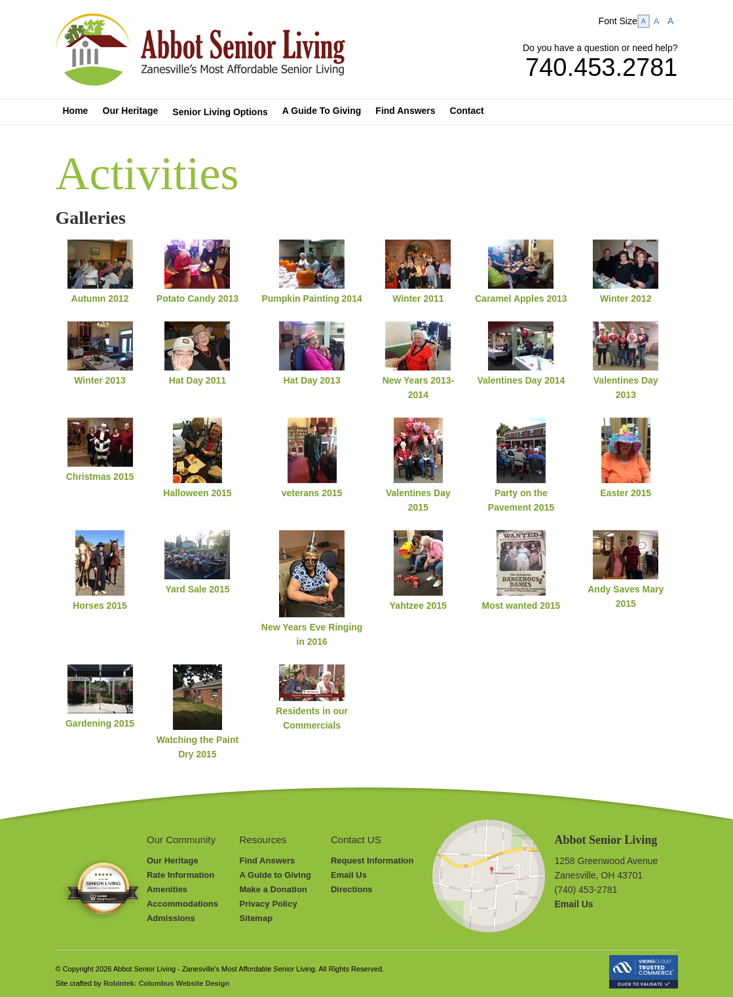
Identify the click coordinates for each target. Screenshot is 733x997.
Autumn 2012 (100, 298)
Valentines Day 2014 (521, 380)
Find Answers (267, 860)
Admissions (171, 918)
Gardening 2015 (100, 723)
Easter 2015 (625, 493)
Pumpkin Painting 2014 (311, 298)
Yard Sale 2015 (197, 589)
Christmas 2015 (100, 476)
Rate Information (180, 875)
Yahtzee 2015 (418, 605)
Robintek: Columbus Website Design (166, 983)
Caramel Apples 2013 (521, 298)
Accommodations (182, 904)
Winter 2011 (417, 298)
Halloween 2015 (197, 493)
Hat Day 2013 (312, 380)
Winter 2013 (99, 380)
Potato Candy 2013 (197, 298)
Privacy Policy (268, 904)
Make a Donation (273, 889)
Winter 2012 (625, 298)
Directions (352, 889)
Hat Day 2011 (197, 380)
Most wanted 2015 (521, 605)
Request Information (372, 860)
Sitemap (256, 918)
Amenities (167, 889)
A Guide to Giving (275, 875)
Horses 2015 (100, 605)
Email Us (349, 875)
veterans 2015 (312, 493)
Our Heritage (172, 860)
